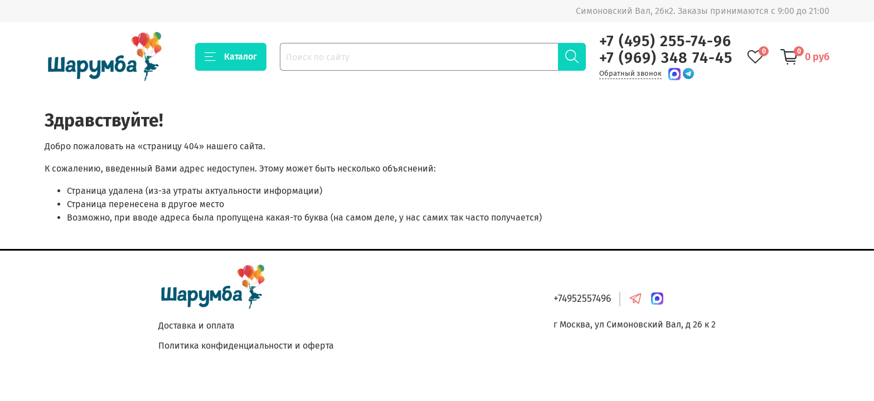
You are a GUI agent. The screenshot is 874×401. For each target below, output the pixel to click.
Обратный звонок (630, 73)
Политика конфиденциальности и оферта (246, 345)
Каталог (231, 56)
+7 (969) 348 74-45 (665, 58)
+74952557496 (582, 299)
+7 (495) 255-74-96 (665, 41)
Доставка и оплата (196, 325)
